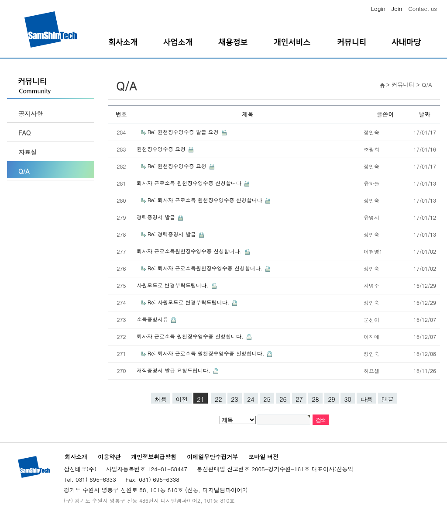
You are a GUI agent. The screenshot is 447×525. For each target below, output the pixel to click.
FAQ (24, 132)
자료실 (27, 152)
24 (250, 399)
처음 (161, 399)
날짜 (424, 114)
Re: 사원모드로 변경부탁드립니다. (189, 302)
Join (397, 8)
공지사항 (30, 113)
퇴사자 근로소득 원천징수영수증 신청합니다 (190, 183)
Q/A (24, 171)
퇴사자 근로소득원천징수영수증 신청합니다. (190, 251)
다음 (366, 399)
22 (218, 399)
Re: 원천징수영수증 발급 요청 (184, 131)
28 (315, 399)
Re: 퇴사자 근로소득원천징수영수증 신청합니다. (206, 268)
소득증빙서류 (153, 319)
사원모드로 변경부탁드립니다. (173, 285)
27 (299, 399)
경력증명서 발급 (157, 217)
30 (347, 399)
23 (234, 399)
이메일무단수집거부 (212, 456)
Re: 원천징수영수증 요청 (178, 165)
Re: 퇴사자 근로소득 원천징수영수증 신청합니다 (206, 200)
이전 (182, 399)
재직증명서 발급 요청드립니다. (174, 370)
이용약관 (109, 456)
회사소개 (76, 456)
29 (331, 399)
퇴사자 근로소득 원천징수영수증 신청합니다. (191, 336)
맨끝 (388, 399)
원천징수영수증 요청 (162, 148)
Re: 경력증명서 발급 (173, 234)
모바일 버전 (263, 456)
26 (282, 399)
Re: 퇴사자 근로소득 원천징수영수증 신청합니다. (207, 353)
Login (378, 8)
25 (266, 399)
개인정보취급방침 (153, 456)
